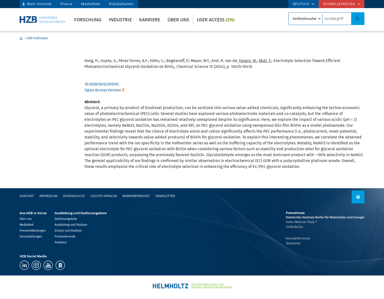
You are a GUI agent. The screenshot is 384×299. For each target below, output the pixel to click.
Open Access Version (102, 90)
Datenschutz (74, 196)
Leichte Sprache (103, 196)
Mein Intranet (39, 3)
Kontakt (27, 196)
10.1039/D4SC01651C (101, 84)
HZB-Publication (37, 38)
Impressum (48, 196)
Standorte (293, 243)
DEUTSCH (301, 3)
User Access (216, 20)
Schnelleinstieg (339, 3)
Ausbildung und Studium (71, 224)
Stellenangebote (66, 219)
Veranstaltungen (31, 236)
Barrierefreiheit (136, 196)
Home (21, 38)
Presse (66, 3)
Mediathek (90, 3)
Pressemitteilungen (33, 230)
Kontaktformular (298, 238)
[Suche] (357, 18)
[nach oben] (358, 197)
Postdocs (61, 242)
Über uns (178, 20)
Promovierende (65, 236)
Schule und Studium (68, 230)
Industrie (120, 20)
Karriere (149, 20)
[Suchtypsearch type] (305, 18)
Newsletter (165, 196)
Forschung (87, 20)
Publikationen (121, 3)
